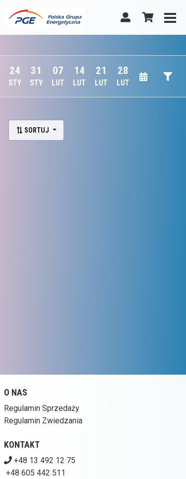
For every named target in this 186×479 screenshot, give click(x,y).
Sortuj (33, 130)
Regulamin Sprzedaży (41, 408)
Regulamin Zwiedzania (43, 420)
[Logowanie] (125, 17)
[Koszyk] (146, 17)
